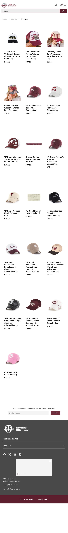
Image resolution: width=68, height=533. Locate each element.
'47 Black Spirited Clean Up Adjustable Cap (54, 214)
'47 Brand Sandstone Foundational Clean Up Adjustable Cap (11, 269)
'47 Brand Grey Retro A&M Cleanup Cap (53, 108)
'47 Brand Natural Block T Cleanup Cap (12, 214)
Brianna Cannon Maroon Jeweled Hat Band (33, 160)
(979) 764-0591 (10, 514)
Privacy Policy (43, 529)
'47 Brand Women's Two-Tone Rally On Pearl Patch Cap (12, 160)
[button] (34, 443)
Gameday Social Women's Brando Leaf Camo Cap (11, 108)
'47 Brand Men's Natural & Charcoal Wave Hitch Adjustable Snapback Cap (55, 269)
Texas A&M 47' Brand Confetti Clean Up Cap (53, 323)
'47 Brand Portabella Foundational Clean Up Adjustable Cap (32, 269)
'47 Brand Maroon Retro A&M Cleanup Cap (33, 108)
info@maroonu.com (11, 518)
